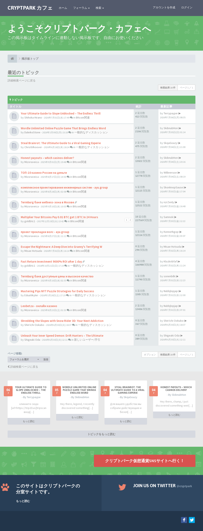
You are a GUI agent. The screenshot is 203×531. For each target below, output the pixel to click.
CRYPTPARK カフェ (30, 8)
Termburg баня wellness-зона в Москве (47, 202)
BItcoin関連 (83, 117)
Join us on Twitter (162, 485)
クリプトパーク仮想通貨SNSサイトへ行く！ (144, 460)
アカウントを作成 (164, 7)
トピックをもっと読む (101, 434)
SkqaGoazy (170, 143)
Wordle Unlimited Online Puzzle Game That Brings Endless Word (63, 128)
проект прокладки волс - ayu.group (45, 232)
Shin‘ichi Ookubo (34, 325)
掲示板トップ (30, 58)
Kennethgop (171, 232)
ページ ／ (186, 87)
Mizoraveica (31, 162)
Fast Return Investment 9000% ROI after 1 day (51, 261)
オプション (150, 354)
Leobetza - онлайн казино (39, 306)
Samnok (168, 217)
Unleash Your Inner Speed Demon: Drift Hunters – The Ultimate (62, 335)
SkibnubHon (171, 128)
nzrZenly (169, 202)
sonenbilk (169, 276)
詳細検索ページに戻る (22, 80)
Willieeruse (170, 172)
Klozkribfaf (170, 261)
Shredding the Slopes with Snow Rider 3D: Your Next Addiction (62, 321)
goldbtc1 (29, 221)
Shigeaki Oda (32, 339)
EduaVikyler (31, 295)
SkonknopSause (173, 187)
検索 (100, 8)
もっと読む (29, 421)
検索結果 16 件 (167, 87)
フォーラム (81, 8)
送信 (45, 359)
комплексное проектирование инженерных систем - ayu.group (64, 187)
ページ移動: (15, 353)
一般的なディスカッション (91, 132)
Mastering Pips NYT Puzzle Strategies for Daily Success (57, 291)
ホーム (63, 8)
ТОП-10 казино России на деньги (44, 173)
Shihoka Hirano (33, 117)
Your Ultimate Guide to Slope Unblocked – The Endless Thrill (61, 113)
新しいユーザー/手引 (87, 339)
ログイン (186, 7)
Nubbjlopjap (171, 291)
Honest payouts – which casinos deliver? (47, 158)
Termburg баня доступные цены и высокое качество (57, 276)
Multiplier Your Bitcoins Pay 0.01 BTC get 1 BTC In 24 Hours (59, 217)
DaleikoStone (32, 132)
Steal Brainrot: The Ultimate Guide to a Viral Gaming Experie (61, 143)
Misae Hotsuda (33, 251)
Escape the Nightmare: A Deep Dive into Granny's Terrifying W (61, 247)
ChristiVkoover (33, 147)
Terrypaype (170, 113)
